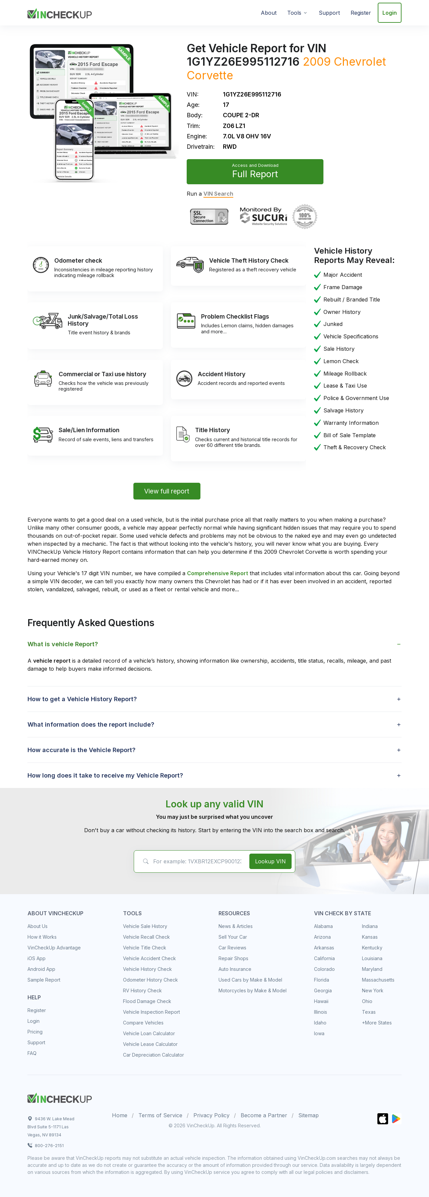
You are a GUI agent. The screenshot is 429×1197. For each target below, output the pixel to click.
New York (372, 990)
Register (361, 12)
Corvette (210, 75)
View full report (166, 491)
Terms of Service (160, 1115)
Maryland (372, 969)
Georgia (323, 990)
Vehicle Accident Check (149, 958)
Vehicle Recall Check (146, 937)
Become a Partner (264, 1115)
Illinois (320, 1012)
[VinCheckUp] (59, 12)
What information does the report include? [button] (90, 724)
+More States (377, 1022)
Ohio (367, 1001)
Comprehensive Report (217, 573)
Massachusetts (378, 980)
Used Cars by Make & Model (250, 980)
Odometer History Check (150, 980)
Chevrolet (360, 61)
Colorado (324, 969)
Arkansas (324, 947)
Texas (369, 1012)
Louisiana (372, 958)
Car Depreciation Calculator (153, 1055)
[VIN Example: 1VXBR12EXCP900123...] (190, 861)
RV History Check (142, 990)
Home (119, 1115)
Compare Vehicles (143, 1022)
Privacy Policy (211, 1115)
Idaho (320, 1022)
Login (389, 12)
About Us (37, 926)
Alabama (323, 926)
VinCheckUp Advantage (54, 947)
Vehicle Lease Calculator (150, 1044)
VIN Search (218, 193)
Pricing (35, 1032)
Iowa (319, 1033)
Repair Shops (233, 958)
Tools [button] (294, 12)
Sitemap (308, 1115)
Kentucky (372, 947)
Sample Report (43, 980)
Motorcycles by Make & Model (253, 990)
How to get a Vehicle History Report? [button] (82, 699)
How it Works (42, 937)
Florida (321, 980)
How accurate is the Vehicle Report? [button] (81, 749)
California (324, 958)
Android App (41, 969)
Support (329, 12)
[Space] (59, 1097)
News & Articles (236, 926)
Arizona (322, 937)
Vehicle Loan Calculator (149, 1033)
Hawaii (321, 1001)
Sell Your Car (233, 937)
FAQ (32, 1053)
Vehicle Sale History (145, 926)
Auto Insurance (235, 969)
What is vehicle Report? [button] (62, 644)
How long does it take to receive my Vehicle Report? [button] (105, 775)
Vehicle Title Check (144, 947)
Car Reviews (232, 947)
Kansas (370, 937)
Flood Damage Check (147, 1001)
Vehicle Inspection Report (151, 1012)
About (269, 12)
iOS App (36, 958)
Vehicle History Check (147, 969)
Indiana (370, 926)
